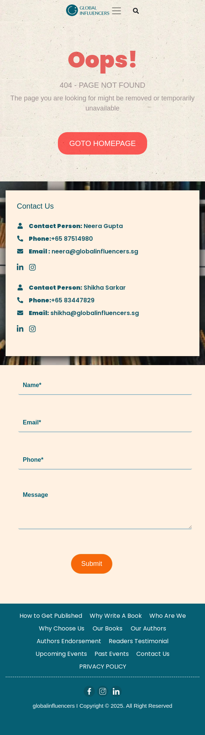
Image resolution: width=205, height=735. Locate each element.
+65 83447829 (72, 300)
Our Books (107, 628)
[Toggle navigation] (116, 11)
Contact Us (153, 654)
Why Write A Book (116, 615)
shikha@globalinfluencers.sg (94, 313)
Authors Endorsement (69, 641)
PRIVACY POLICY (102, 666)
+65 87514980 (72, 238)
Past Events (111, 654)
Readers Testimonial (138, 641)
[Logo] (87, 9)
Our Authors (148, 628)
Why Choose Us (61, 628)
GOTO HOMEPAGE (102, 143)
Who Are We (167, 615)
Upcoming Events (61, 654)
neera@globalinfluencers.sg (94, 251)
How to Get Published (50, 615)
